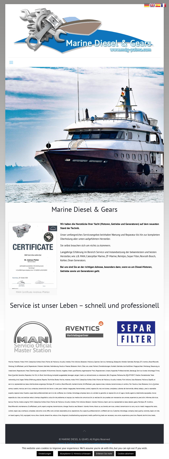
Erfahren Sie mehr (104, 453)
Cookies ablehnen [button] (126, 453)
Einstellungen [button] (45, 453)
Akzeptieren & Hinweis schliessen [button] (75, 453)
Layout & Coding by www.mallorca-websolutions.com (84, 443)
